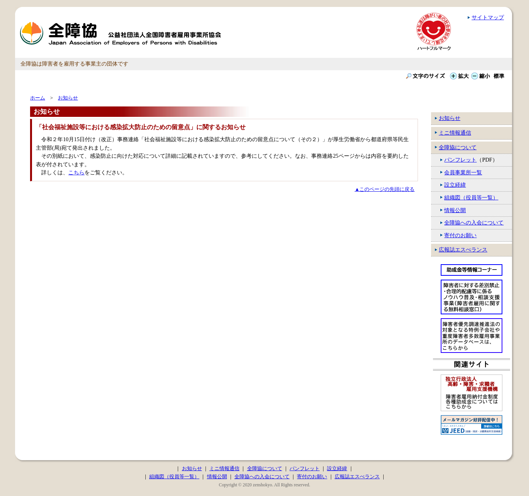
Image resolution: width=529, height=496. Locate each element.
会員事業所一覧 (463, 172)
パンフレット (460, 160)
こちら (76, 172)
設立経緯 (455, 185)
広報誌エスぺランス (463, 249)
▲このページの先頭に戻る (385, 189)
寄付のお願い (460, 235)
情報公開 (455, 210)
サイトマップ (488, 17)
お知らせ (449, 118)
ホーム (37, 98)
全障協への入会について (474, 222)
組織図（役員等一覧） (471, 197)
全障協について (458, 147)
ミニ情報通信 (455, 133)
